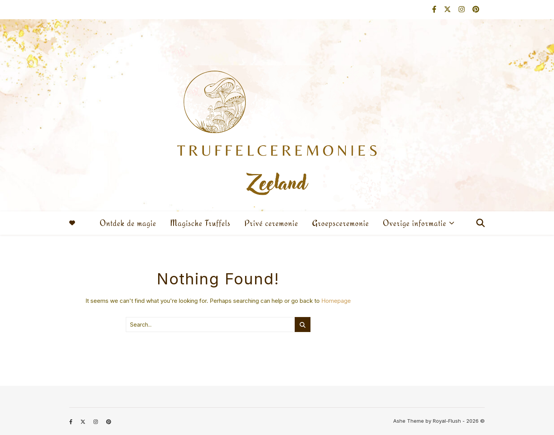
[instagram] (463, 9)
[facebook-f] (435, 9)
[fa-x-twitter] (448, 9)
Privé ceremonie (271, 223)
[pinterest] (475, 9)
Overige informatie (414, 223)
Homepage (336, 300)
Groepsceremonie (340, 223)
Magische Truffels (200, 223)
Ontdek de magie (128, 223)
